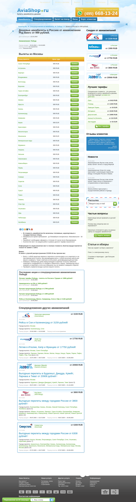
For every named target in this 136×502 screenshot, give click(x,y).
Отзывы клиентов (97, 134)
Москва (32, 326)
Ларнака (34, 353)
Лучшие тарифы (97, 87)
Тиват (66, 382)
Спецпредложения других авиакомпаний (44, 308)
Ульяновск (21, 208)
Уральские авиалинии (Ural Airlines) (42, 315)
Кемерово (21, 118)
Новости (93, 156)
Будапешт (34, 382)
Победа (59, 26)
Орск (89, 100)
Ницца (57, 353)
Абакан (33, 411)
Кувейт (54, 382)
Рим (25, 355)
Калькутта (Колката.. (95, 118)
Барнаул (21, 73)
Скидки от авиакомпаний (101, 30)
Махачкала (22, 136)
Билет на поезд (62, 19)
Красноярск (22, 127)
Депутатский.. (92, 114)
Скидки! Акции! (24, 483)
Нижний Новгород (58, 407)
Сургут (20, 190)
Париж (68, 353)
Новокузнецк (42, 413)
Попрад (90, 104)
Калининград (22, 113)
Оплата (78, 481)
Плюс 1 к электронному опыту (98, 252)
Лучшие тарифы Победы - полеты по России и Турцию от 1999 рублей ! (46, 278)
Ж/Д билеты (45, 483)
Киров (20, 122)
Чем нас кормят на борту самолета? (100, 248)
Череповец (23, 441)
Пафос (79, 353)
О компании (101, 2)
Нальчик (21, 154)
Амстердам (92, 122)
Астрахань (22, 68)
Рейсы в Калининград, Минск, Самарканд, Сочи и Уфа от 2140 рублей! (45, 299)
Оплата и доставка (62, 2)
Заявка (75, 64)
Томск (20, 195)
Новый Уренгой (53, 413)
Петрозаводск (23, 172)
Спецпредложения (43, 19)
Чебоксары (22, 218)
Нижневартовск (32, 413)
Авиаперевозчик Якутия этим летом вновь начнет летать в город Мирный (101, 163)
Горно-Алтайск (23, 91)
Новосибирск (22, 163)
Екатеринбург (23, 95)
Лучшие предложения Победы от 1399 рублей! (36, 294)
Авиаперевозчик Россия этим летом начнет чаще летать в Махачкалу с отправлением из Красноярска (100, 181)
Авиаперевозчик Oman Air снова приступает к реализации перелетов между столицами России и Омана (100, 172)
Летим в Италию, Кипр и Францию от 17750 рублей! (47, 347)
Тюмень (21, 199)
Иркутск (21, 104)
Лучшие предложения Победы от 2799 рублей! (36, 288)
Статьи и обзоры (98, 244)
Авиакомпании (94, 481)
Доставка (79, 483)
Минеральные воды (25, 141)
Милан (46, 353)
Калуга (32, 439)
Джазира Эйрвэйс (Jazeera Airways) (41, 366)
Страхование (45, 484)
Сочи (20, 186)
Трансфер (61, 484)
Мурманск (21, 145)
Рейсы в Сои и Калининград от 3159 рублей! (43, 322)
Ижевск (20, 100)
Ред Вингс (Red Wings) (39, 393)
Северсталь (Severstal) (39, 426)
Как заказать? (45, 2)
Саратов (21, 181)
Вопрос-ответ (80, 486)
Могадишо (91, 111)
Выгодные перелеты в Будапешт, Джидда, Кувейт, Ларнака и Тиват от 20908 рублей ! (46, 375)
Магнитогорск (23, 132)
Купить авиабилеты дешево (29, 14)
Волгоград (21, 82)
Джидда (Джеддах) (44, 382)
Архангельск (35, 444)
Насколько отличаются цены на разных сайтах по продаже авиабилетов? (101, 231)
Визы (75, 19)
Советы (92, 486)
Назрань (21, 150)
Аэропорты (93, 483)
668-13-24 (101, 13)
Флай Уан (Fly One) (38, 340)
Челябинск (22, 222)
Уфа (19, 213)
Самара (21, 177)
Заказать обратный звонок (108, 9)
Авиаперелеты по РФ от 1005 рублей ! (33, 283)
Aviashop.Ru (22, 26)
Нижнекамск (22, 159)
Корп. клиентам (88, 19)
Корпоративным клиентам (27, 486)
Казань (20, 109)
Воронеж (21, 86)
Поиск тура (61, 481)
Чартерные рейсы (25, 484)
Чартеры (88, 2)
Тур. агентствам (63, 486)
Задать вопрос (103, 235)
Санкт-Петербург (24, 64)
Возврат (77, 2)
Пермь (20, 168)
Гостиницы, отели (47, 481)
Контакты (113, 2)
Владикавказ (22, 77)
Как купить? (23, 481)
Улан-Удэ (21, 204)
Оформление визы (64, 483)
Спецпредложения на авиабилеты (42, 26)
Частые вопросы (98, 213)
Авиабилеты (24, 19)
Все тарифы (103, 126)
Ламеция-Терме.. (94, 107)
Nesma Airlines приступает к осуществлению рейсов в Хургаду (100, 189)
